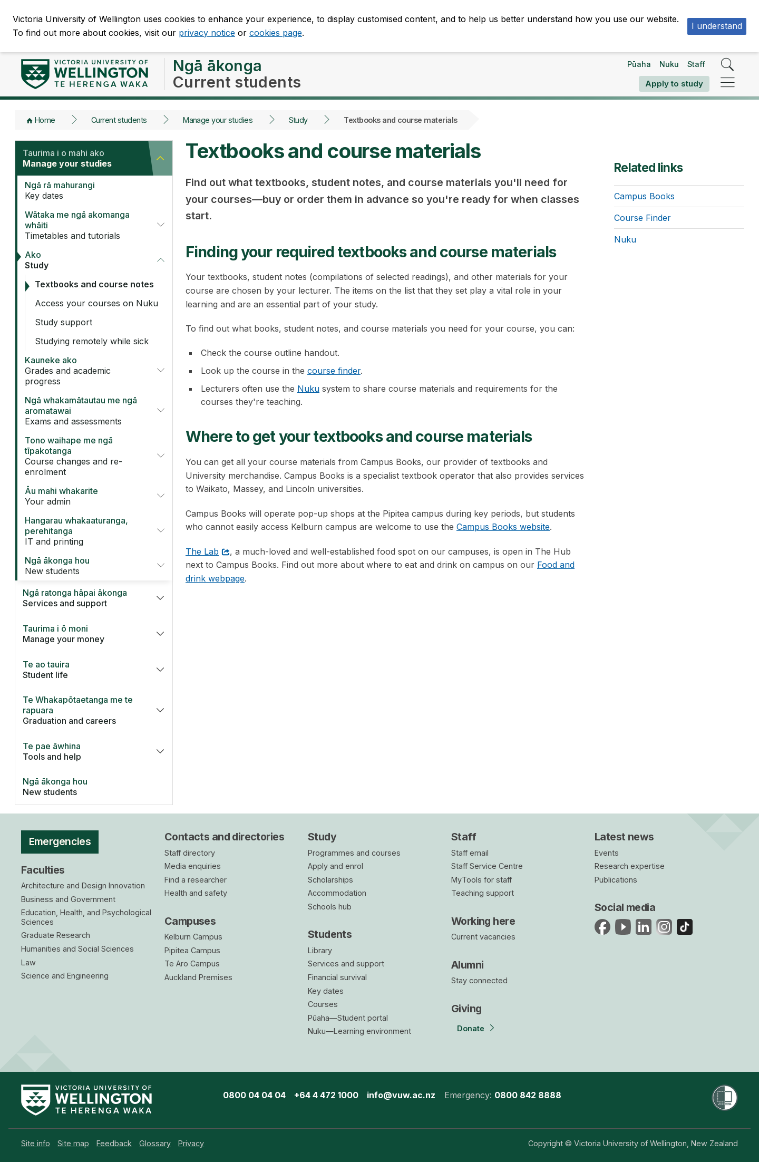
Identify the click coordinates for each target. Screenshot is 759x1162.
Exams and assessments (84, 411)
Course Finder (642, 217)
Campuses (190, 921)
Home (45, 119)
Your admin (84, 496)
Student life (81, 669)
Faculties (43, 870)
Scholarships (330, 879)
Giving (466, 1008)
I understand (717, 26)
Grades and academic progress (84, 370)
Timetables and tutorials (84, 225)
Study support (63, 322)
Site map (73, 1143)
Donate (470, 1028)
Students (330, 934)
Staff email (470, 852)
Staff (696, 64)
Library (320, 950)
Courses (323, 1004)
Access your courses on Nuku (96, 303)
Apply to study (674, 84)
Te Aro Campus (192, 963)
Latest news (624, 836)
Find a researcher (195, 879)
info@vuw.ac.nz (401, 1095)
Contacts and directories (224, 836)
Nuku (669, 64)
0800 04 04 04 (254, 1095)
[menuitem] (35, 1143)
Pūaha (639, 64)
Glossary (155, 1143)
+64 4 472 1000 (326, 1095)
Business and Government (68, 899)
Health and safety (195, 892)
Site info (35, 1143)
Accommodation (337, 892)
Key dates (88, 190)
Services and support (81, 597)
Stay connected (479, 980)
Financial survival (337, 977)
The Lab (202, 551)
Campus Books (644, 196)
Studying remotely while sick (92, 341)
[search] (727, 65)
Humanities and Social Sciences (77, 948)
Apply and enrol (335, 865)
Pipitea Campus (192, 950)
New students (84, 565)
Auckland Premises (198, 977)
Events (607, 852)
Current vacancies (483, 936)
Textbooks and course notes (94, 284)
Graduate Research (55, 935)
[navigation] (727, 83)
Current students (119, 119)
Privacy (191, 1143)
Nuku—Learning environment (359, 1031)
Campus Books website (503, 526)
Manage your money (81, 633)
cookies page (275, 32)
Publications (616, 879)
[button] (160, 158)
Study (298, 119)
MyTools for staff (481, 879)
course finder (334, 370)
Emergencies (60, 841)
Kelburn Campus (193, 936)
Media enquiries (192, 865)
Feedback (114, 1143)
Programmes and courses (354, 852)
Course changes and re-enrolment (84, 456)
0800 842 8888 (527, 1095)
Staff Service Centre (487, 865)
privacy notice (207, 32)
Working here (483, 921)
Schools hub (330, 906)
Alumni (467, 964)
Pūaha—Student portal (348, 1017)
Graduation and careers (81, 710)
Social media (625, 907)
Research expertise (630, 865)
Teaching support (482, 892)
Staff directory (189, 852)
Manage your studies (217, 119)
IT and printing (84, 531)
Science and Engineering (65, 975)
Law (28, 962)
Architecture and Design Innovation (83, 885)
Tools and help (81, 751)
